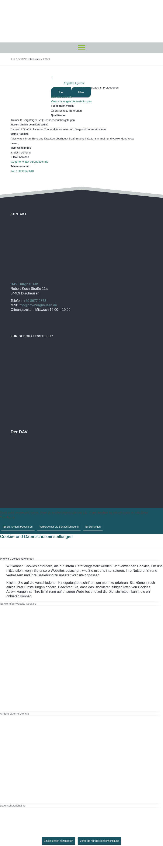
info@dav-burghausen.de (38, 305)
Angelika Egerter (74, 83)
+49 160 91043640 (22, 171)
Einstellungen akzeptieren (17, 526)
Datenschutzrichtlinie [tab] (12, 805)
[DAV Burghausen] (81, 21)
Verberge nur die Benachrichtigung (59, 526)
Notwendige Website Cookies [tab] (18, 603)
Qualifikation (58, 115)
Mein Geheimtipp (21, 147)
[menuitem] (81, 47)
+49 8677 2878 (34, 301)
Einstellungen (93, 526)
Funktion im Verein (62, 105)
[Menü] (81, 47)
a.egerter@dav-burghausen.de (29, 161)
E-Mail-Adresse (20, 157)
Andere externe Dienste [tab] (14, 713)
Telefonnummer (20, 166)
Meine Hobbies (19, 133)
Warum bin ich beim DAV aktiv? (30, 124)
